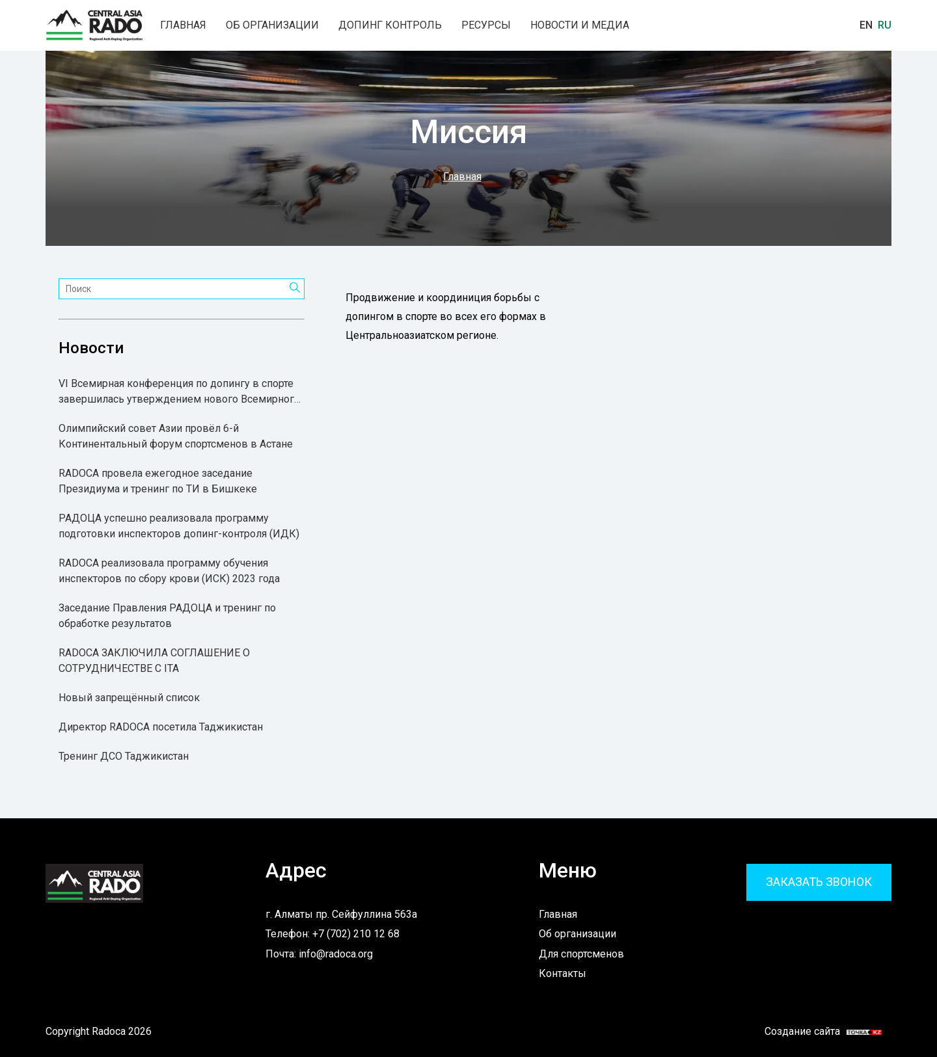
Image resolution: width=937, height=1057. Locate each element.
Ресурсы (486, 25)
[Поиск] (295, 288)
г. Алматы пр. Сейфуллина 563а (341, 914)
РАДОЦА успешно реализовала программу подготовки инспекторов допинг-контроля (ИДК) (179, 526)
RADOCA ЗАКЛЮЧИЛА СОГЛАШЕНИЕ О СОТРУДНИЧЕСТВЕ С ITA (154, 661)
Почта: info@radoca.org (319, 954)
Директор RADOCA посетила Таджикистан (161, 727)
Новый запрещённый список (129, 697)
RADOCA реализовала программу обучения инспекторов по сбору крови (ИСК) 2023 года (169, 571)
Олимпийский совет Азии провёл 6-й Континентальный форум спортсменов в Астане (176, 436)
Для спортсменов (581, 954)
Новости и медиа (579, 25)
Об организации (272, 25)
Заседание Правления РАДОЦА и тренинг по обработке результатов (167, 616)
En (866, 25)
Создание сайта (816, 1031)
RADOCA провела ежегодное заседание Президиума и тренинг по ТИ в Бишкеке (158, 481)
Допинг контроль (390, 25)
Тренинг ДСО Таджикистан (124, 756)
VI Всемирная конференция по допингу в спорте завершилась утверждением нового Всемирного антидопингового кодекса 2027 (179, 392)
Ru (884, 25)
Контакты (562, 973)
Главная (183, 25)
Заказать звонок (819, 882)
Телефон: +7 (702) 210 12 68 (332, 934)
